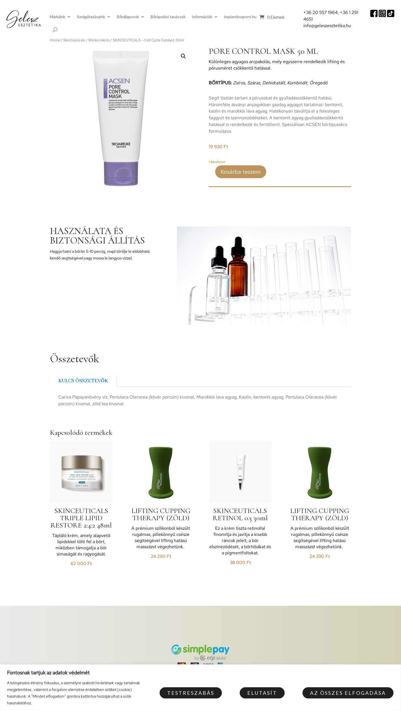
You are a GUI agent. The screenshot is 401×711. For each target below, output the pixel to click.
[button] (183, 56)
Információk (202, 16)
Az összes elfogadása (348, 693)
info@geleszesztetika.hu (327, 25)
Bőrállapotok (128, 16)
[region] (200, 687)
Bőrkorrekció (98, 40)
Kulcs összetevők (83, 381)
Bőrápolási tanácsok (168, 16)
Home (55, 40)
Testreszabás (190, 693)
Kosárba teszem (241, 171)
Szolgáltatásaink (91, 16)
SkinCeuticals (74, 40)
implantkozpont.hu (240, 16)
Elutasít (262, 693)
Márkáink (57, 16)
